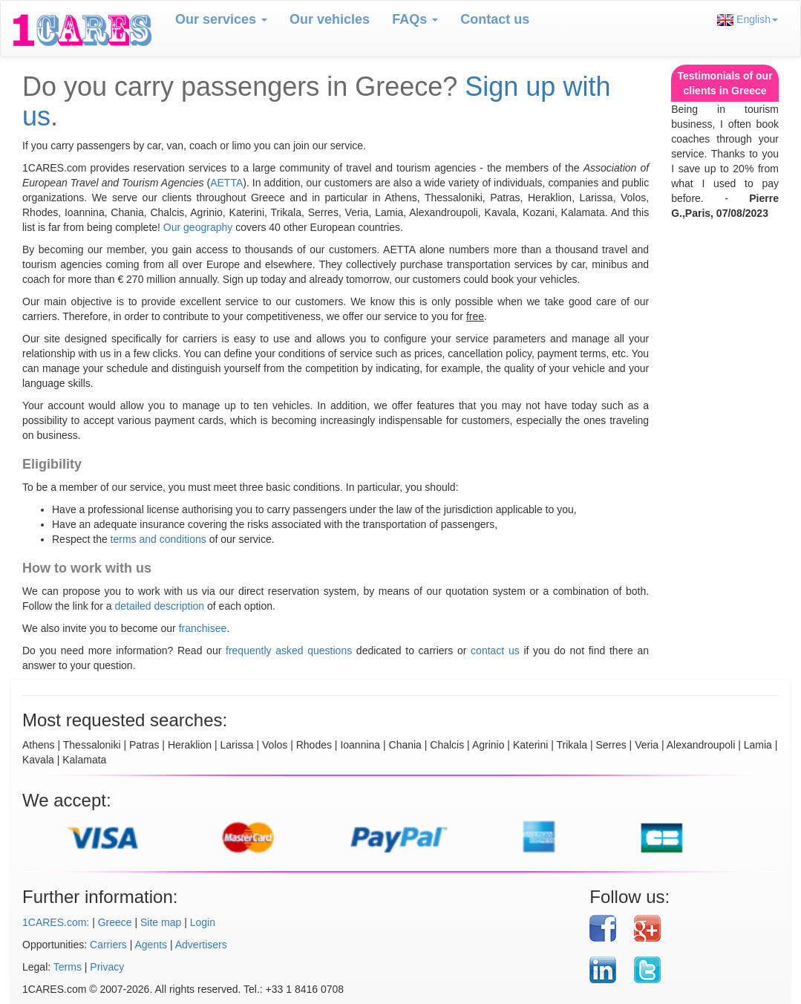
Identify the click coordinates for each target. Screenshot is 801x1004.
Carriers (108, 945)
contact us (495, 650)
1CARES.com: (55, 922)
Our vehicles (330, 19)
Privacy (107, 967)
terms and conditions (158, 539)
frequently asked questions (289, 650)
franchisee (203, 628)
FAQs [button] (415, 19)
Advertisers (201, 945)
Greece (115, 922)
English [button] (747, 19)
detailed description (160, 606)
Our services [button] (221, 19)
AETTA (226, 183)
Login (202, 922)
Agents (151, 945)
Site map (160, 922)
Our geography (197, 227)
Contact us (494, 19)
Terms (67, 967)
